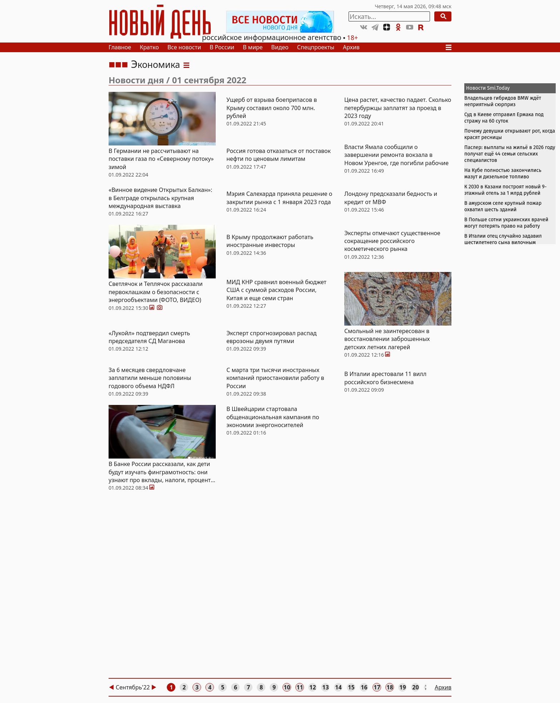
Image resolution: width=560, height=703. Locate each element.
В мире (252, 47)
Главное (120, 47)
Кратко (149, 47)
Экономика (155, 64)
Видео (279, 47)
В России (222, 47)
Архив (351, 47)
